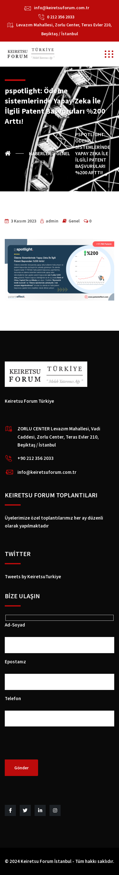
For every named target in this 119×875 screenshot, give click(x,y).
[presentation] (53, 747)
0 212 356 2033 (60, 17)
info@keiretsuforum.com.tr (61, 7)
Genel (74, 221)
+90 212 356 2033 (35, 458)
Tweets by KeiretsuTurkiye (33, 576)
